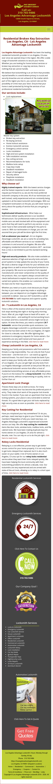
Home (10, 766)
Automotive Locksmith (26, 674)
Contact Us (36, 769)
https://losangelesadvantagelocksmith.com (26, 761)
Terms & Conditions (15, 772)
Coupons (26, 769)
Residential (19, 766)
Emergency (17, 769)
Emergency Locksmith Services (26, 513)
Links (43, 772)
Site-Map (36, 772)
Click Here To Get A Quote (26, 719)
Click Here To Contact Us (26, 548)
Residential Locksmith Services (26, 478)
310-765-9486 (26, 12)
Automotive (40, 766)
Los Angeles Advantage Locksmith (17, 52)
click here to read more (38, 341)
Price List (27, 772)
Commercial (29, 766)
